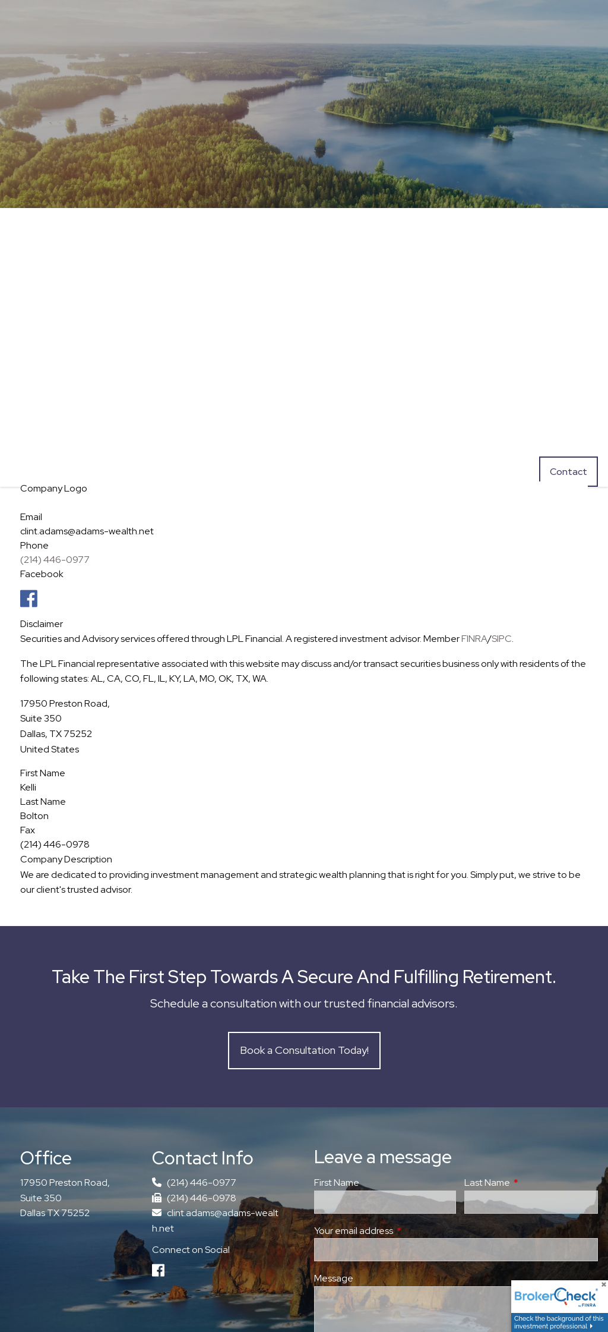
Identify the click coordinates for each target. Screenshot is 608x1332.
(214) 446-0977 (55, 559)
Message (333, 1279)
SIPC (502, 638)
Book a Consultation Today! (304, 1050)
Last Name (530, 1183)
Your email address (397, 1230)
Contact (568, 471)
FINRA (474, 638)
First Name (336, 1183)
